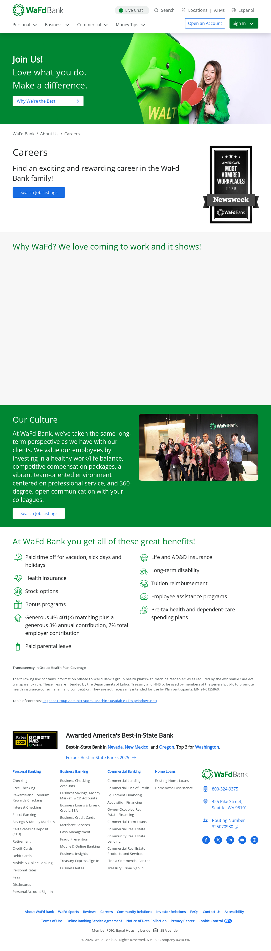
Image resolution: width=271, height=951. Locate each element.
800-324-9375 (225, 789)
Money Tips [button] (131, 24)
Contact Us (212, 911)
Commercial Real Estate (126, 829)
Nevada (115, 747)
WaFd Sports (68, 911)
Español (242, 10)
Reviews (89, 911)
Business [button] (57, 24)
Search (164, 10)
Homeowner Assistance (174, 788)
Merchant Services (75, 824)
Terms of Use (51, 921)
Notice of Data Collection (146, 921)
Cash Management (75, 832)
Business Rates (72, 868)
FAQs (194, 911)
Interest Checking (27, 807)
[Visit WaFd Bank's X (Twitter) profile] (218, 840)
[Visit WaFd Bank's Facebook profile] (206, 840)
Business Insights (74, 853)
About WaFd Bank (39, 911)
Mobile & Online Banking (33, 862)
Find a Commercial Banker (128, 860)
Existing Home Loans (172, 780)
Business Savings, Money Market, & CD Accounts (80, 795)
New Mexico (136, 747)
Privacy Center (182, 921)
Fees (16, 877)
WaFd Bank (23, 134)
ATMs (219, 10)
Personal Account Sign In (33, 891)
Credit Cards (23, 848)
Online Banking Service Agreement (94, 921)
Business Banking (74, 771)
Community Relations (134, 911)
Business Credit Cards (77, 817)
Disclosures (22, 884)
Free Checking (24, 788)
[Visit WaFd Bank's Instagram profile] (254, 840)
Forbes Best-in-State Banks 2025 (101, 757)
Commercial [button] (92, 24)
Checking (20, 780)
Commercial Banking (124, 771)
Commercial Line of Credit (128, 788)
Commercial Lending (124, 780)
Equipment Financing (124, 795)
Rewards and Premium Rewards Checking (31, 798)
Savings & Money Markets (34, 821)
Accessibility (234, 911)
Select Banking (24, 814)
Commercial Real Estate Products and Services (126, 851)
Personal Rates (25, 870)
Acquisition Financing (124, 802)
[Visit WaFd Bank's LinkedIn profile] (230, 840)
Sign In (243, 23)
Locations (194, 10)
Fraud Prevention (74, 839)
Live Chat (131, 10)
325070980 (226, 826)
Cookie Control (215, 921)
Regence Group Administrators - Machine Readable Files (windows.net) (100, 700)
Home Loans (165, 771)
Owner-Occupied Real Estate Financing (124, 812)
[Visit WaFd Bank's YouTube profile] (242, 840)
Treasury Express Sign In (80, 860)
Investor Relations (171, 911)
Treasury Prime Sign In (125, 868)
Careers (106, 911)
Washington (207, 747)
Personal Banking (27, 771)
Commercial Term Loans (127, 821)
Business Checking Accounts (75, 783)
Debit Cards (22, 855)
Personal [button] (25, 24)
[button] (205, 23)
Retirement (22, 841)
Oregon (166, 747)
